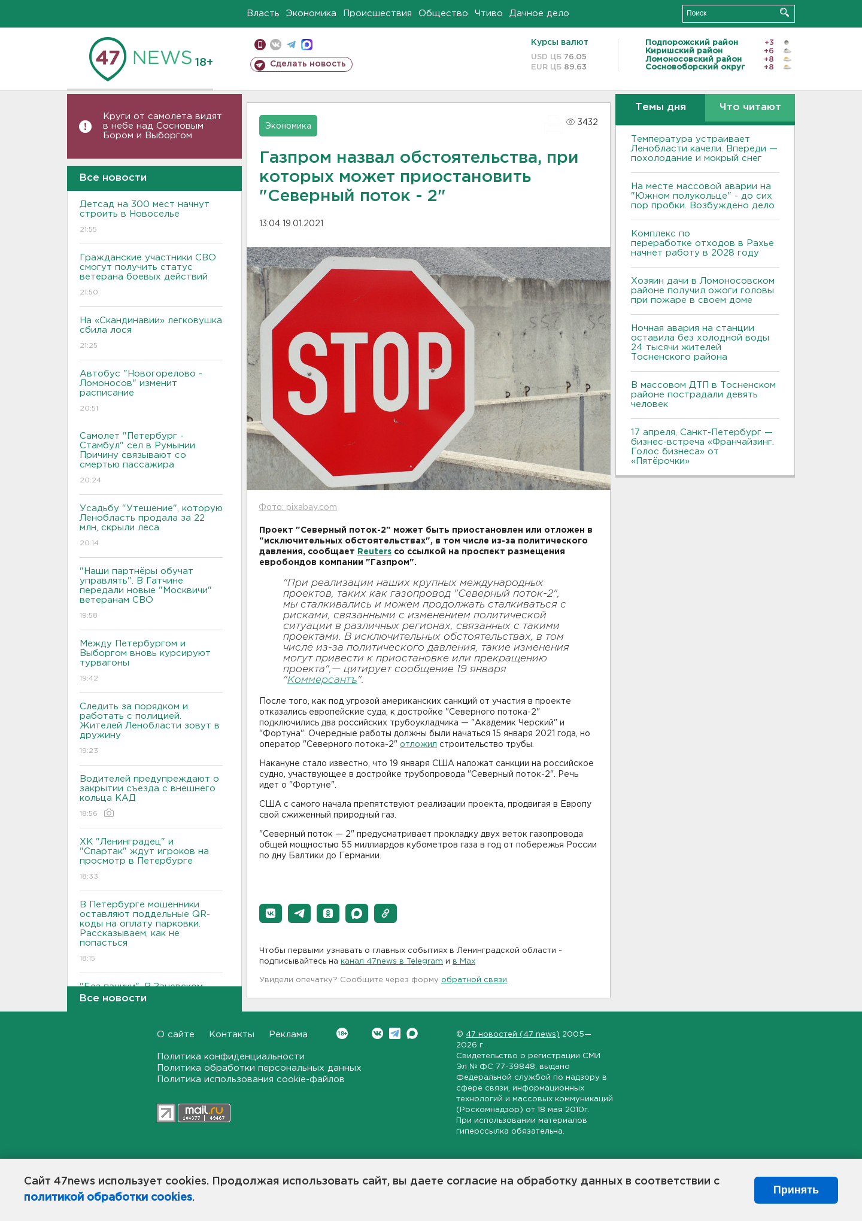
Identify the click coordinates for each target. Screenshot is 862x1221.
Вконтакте (342, 1033)
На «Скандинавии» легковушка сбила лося (151, 334)
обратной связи (474, 980)
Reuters (374, 551)
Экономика (311, 13)
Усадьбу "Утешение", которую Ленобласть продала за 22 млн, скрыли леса (151, 526)
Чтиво (489, 13)
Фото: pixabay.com (298, 507)
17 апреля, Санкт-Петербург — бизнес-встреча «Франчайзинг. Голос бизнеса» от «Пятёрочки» (702, 447)
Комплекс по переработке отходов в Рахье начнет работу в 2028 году (702, 243)
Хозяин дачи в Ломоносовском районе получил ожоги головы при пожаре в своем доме (703, 290)
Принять (796, 1190)
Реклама (288, 1034)
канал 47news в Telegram (392, 961)
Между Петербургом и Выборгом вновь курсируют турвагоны (151, 662)
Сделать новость (308, 64)
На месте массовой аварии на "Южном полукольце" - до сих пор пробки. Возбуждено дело (703, 196)
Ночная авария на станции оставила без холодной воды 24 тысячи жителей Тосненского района (700, 342)
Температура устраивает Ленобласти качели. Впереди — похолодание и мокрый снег (704, 148)
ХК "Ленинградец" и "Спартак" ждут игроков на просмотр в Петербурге (151, 860)
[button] (270, 913)
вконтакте (275, 44)
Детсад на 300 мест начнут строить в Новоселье (151, 218)
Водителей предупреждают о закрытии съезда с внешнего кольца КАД (151, 797)
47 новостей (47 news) (513, 1034)
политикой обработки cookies (108, 1197)
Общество (443, 13)
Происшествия (377, 13)
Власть (263, 13)
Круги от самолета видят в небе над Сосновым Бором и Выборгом (162, 126)
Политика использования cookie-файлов (251, 1079)
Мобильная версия (260, 44)
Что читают (750, 107)
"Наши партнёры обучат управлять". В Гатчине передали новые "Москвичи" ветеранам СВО (151, 594)
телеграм (291, 44)
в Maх (464, 961)
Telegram (394, 1033)
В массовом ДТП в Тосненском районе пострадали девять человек (703, 394)
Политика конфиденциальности (231, 1057)
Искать (784, 12)
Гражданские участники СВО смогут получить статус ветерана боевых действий (151, 275)
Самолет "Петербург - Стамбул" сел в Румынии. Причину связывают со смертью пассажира (151, 458)
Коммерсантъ (322, 680)
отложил (418, 744)
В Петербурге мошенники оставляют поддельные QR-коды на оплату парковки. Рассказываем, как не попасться (151, 932)
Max (412, 1033)
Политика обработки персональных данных (259, 1068)
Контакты (231, 1034)
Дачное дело (539, 13)
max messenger (306, 44)
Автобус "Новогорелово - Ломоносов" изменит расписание (151, 392)
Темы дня (660, 107)
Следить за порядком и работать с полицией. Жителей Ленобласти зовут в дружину (151, 729)
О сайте (176, 1034)
